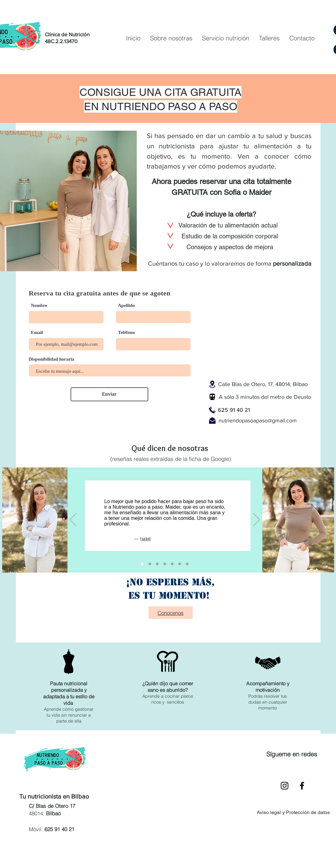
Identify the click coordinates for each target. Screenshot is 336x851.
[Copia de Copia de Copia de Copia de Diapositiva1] (157, 564)
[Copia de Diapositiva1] (142, 564)
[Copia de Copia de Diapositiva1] (150, 564)
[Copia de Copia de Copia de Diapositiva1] (172, 564)
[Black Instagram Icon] (284, 786)
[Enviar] (109, 394)
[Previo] (73, 520)
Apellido (126, 305)
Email (37, 332)
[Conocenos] (171, 612)
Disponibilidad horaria (51, 359)
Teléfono (126, 332)
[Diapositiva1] (187, 564)
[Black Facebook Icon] (302, 786)
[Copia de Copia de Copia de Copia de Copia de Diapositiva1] (164, 564)
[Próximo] (256, 520)
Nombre (39, 305)
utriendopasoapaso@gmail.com (259, 420)
